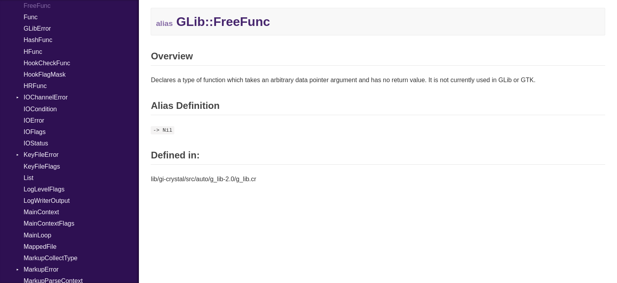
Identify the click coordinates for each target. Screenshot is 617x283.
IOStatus (36, 143)
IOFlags (35, 132)
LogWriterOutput (47, 200)
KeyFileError (41, 154)
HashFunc (38, 40)
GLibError (37, 28)
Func (31, 17)
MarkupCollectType (51, 258)
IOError (34, 120)
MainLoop (37, 235)
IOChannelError (46, 97)
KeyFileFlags (42, 166)
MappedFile (40, 246)
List (28, 178)
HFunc (33, 51)
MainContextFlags (49, 223)
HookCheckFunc (47, 63)
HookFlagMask (45, 74)
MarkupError (41, 269)
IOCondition (40, 109)
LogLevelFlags (44, 189)
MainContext (41, 212)
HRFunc (35, 86)
